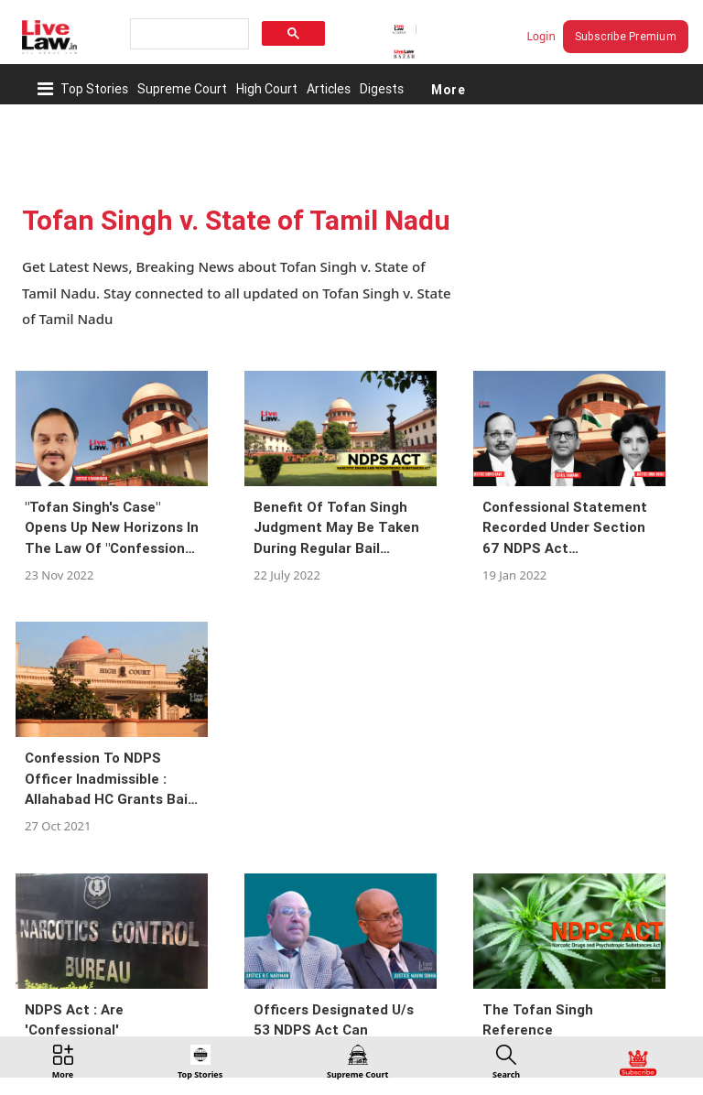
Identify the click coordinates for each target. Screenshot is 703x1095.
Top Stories (94, 89)
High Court (266, 89)
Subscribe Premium (625, 36)
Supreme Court (182, 89)
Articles (329, 89)
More (448, 89)
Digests (382, 89)
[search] (187, 34)
